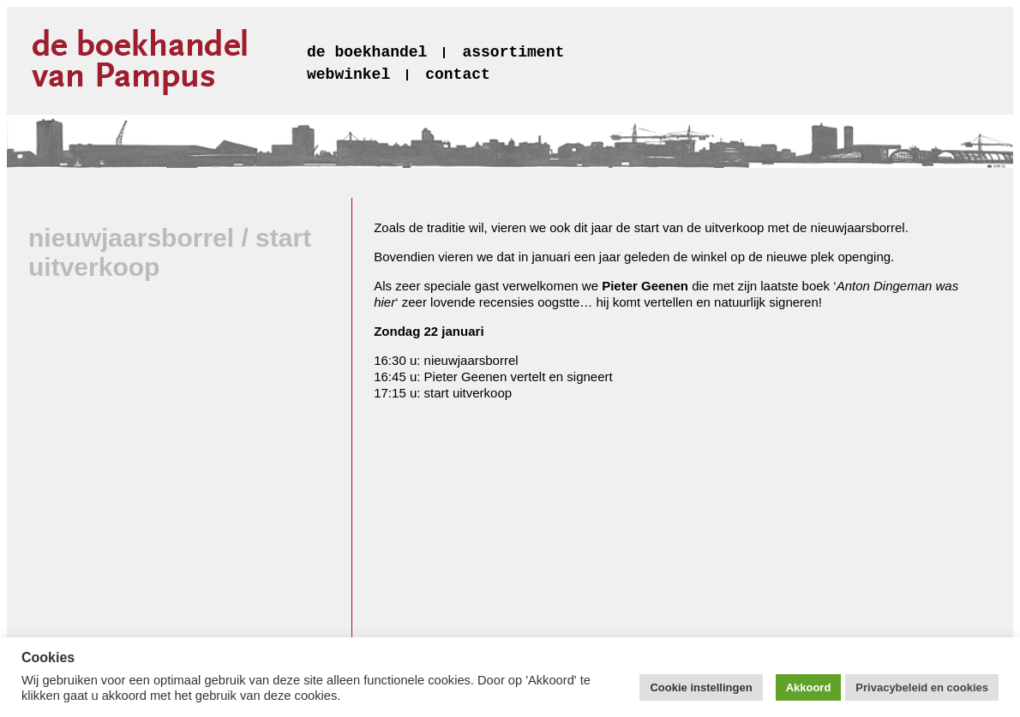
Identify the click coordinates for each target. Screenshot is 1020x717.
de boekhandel (367, 52)
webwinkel (348, 74)
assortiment (513, 52)
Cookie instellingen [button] (701, 687)
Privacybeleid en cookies (921, 687)
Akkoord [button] (808, 687)
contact (457, 74)
